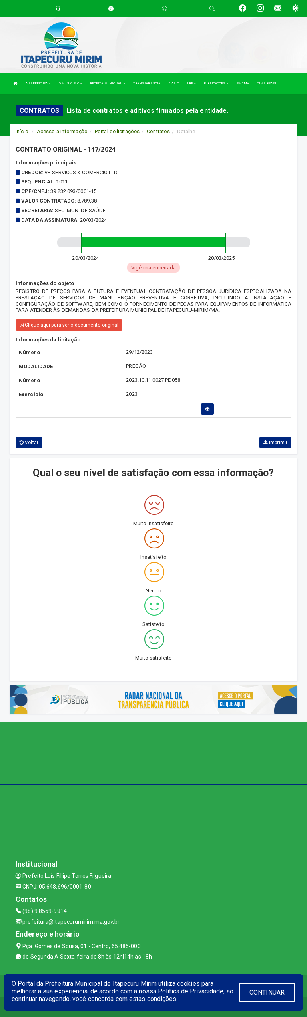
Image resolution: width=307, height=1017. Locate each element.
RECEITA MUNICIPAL (107, 83)
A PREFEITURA (38, 83)
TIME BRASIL (267, 83)
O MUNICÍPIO (70, 83)
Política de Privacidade (190, 991)
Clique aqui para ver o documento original (69, 325)
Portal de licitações (117, 131)
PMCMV (243, 83)
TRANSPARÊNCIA (146, 83)
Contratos (158, 131)
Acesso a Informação (62, 131)
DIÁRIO (173, 83)
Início (22, 131)
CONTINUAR (267, 992)
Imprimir (275, 442)
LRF (191, 83)
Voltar (29, 442)
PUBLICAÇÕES (216, 83)
